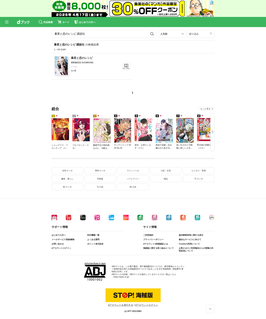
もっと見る (205, 109)
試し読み (126, 68)
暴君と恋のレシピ (82, 57)
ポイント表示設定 (95, 244)
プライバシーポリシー (153, 239)
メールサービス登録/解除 (63, 239)
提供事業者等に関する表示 (191, 235)
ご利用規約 (148, 235)
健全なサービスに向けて (190, 239)
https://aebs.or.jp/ (121, 277)
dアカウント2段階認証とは (155, 244)
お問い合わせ (58, 244)
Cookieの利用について (189, 244)
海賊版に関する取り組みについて (158, 248)
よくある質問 (93, 239)
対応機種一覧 (93, 235)
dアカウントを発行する (120, 305)
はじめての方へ (59, 235)
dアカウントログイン (61, 248)
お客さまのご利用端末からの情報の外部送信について (196, 249)
